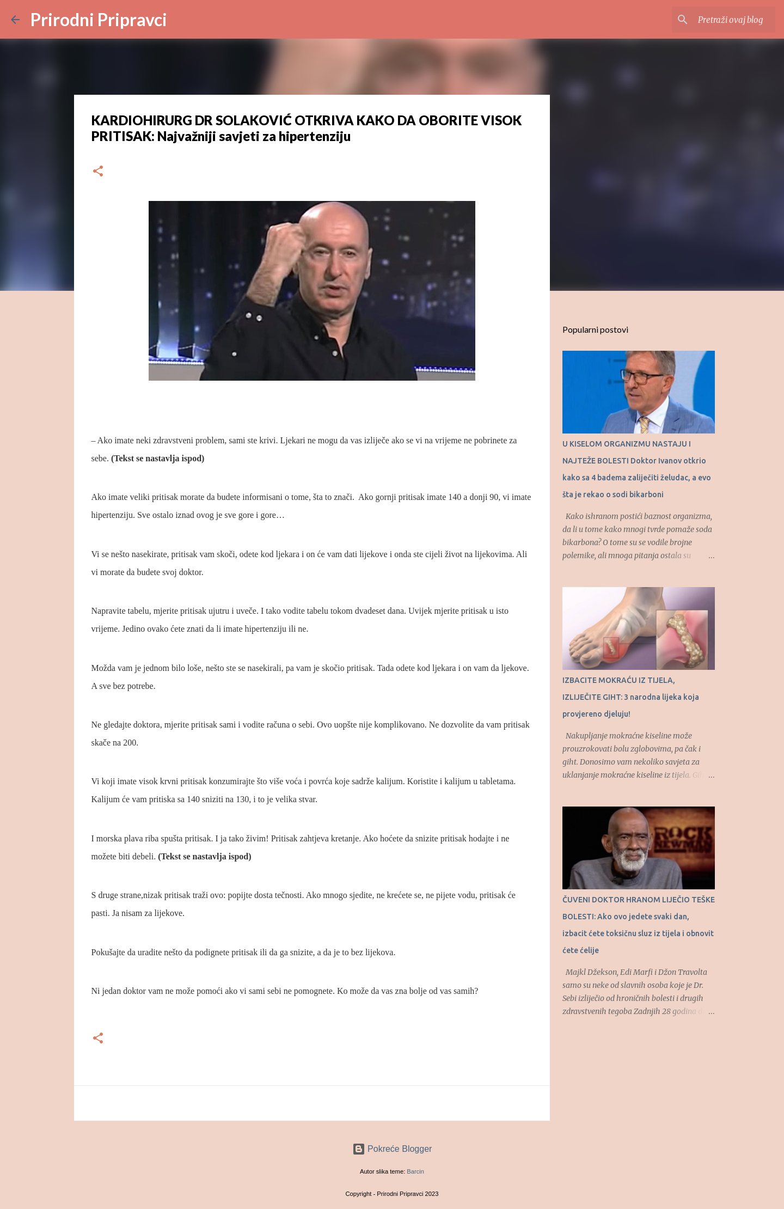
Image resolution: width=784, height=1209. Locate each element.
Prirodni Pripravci (98, 19)
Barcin (415, 1171)
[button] (98, 171)
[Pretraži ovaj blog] (718, 20)
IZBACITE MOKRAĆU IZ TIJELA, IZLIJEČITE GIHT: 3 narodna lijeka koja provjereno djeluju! (630, 697)
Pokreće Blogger (392, 1148)
